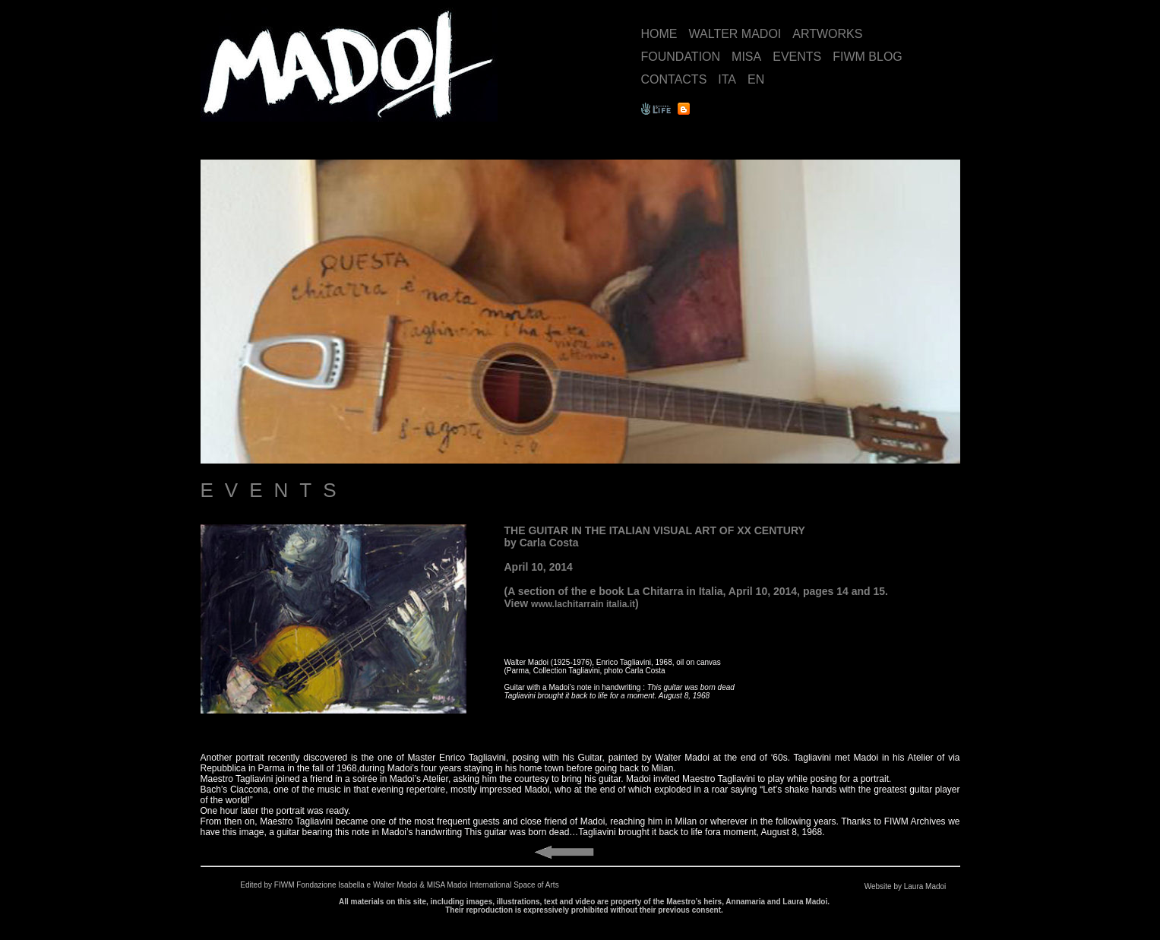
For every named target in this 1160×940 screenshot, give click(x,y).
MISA (746, 56)
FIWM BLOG (867, 56)
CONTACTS (674, 79)
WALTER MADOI (735, 33)
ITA (727, 79)
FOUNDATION (681, 56)
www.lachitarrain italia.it (583, 604)
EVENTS (797, 56)
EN (756, 79)
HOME (659, 33)
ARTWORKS (827, 33)
